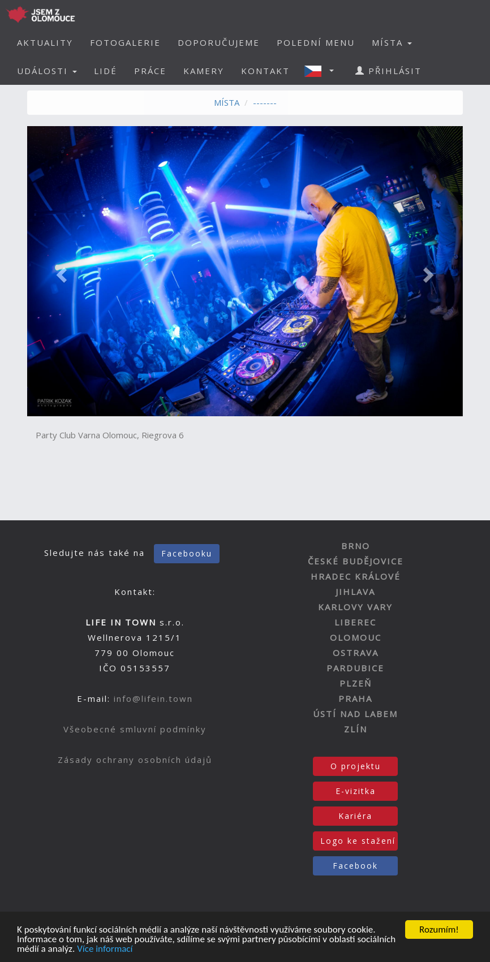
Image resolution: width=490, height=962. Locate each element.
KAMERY (203, 70)
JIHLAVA (355, 591)
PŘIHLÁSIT (388, 70)
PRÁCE (150, 70)
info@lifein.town (153, 698)
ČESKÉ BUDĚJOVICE (355, 561)
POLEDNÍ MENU (316, 42)
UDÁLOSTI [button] (47, 70)
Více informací (104, 949)
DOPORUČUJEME (219, 42)
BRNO (355, 545)
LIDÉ (105, 70)
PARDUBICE (355, 668)
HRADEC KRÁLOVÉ (356, 576)
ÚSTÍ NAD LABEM (355, 713)
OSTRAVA (356, 652)
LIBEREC (355, 622)
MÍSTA (226, 102)
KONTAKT (265, 70)
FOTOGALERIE (125, 42)
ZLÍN (355, 729)
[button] (322, 71)
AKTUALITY (45, 42)
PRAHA (355, 698)
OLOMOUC (355, 637)
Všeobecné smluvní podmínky (135, 729)
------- (265, 102)
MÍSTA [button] (392, 42)
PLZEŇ (355, 683)
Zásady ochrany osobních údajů (135, 759)
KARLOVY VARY (355, 606)
